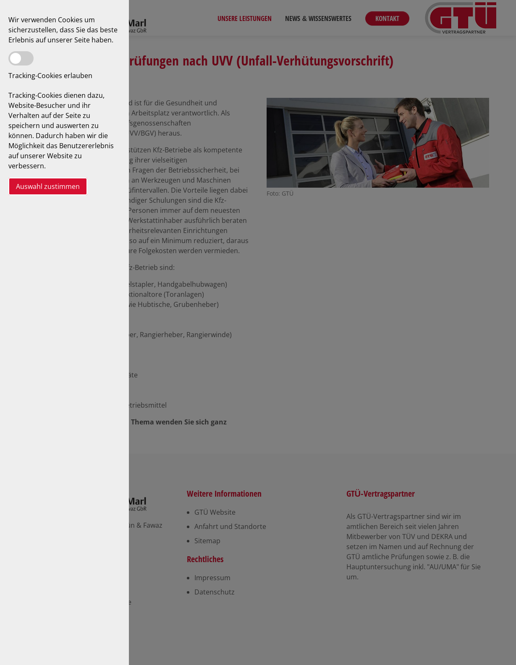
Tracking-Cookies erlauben (50, 75)
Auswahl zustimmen (48, 186)
